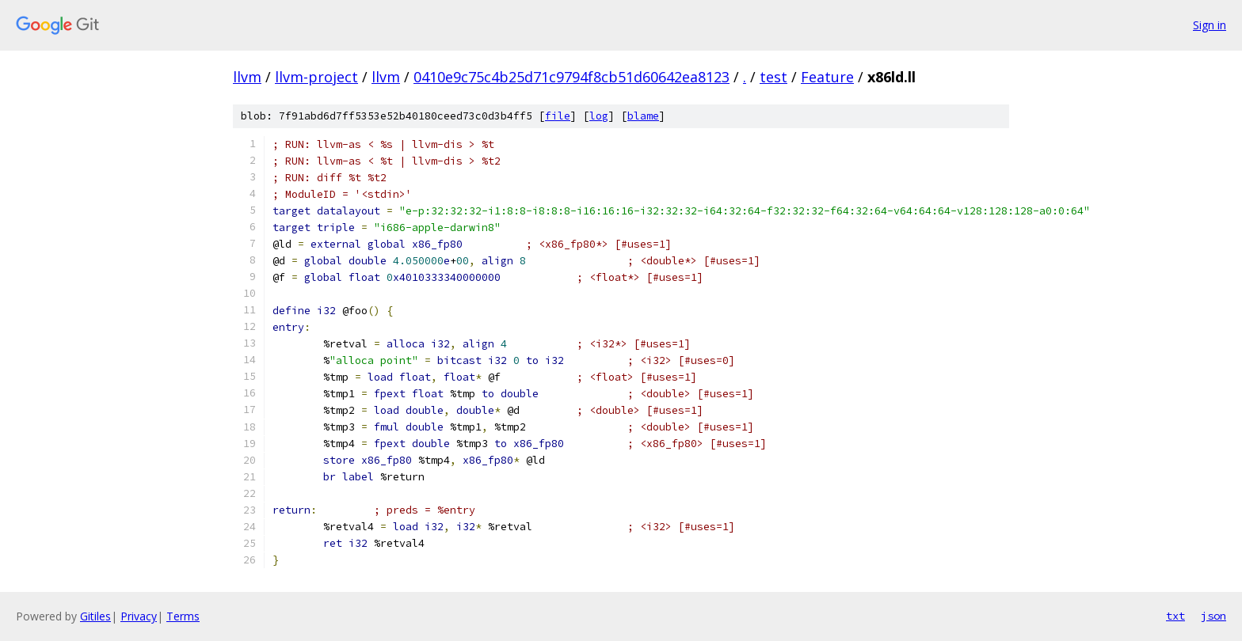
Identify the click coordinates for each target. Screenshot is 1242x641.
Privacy (138, 616)
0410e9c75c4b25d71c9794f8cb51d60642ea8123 (571, 76)
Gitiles (95, 616)
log (598, 116)
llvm (247, 76)
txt (1175, 616)
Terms (183, 616)
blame (643, 116)
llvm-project (316, 76)
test (773, 76)
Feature (827, 76)
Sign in (1209, 24)
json (1213, 616)
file (557, 116)
